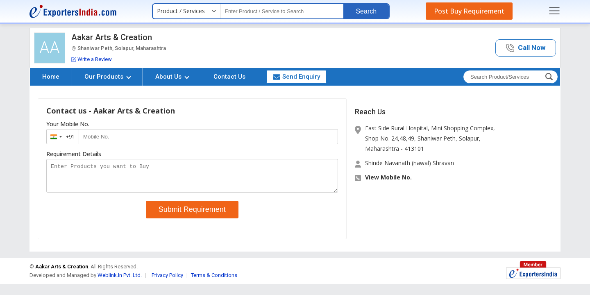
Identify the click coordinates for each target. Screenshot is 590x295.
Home (50, 76)
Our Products (107, 76)
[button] (526, 48)
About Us (172, 76)
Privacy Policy (167, 280)
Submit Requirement (192, 214)
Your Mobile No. (67, 124)
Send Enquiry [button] (296, 76)
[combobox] (61, 136)
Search (366, 11)
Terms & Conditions (214, 280)
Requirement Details (73, 154)
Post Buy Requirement (469, 11)
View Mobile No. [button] (388, 177)
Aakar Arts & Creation (111, 37)
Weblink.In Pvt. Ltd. (120, 280)
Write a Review (91, 59)
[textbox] (281, 11)
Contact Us (229, 76)
